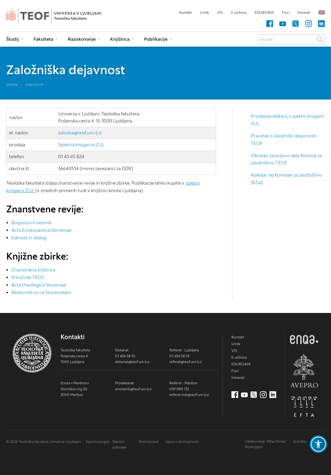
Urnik (204, 12)
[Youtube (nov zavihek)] (282, 23)
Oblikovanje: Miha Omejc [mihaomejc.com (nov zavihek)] (265, 441)
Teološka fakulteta (61, 15)
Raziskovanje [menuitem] (82, 39)
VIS (220, 12)
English (322, 12)
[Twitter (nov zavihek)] (295, 23)
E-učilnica (238, 12)
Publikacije (34, 85)
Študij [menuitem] (12, 39)
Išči (319, 39)
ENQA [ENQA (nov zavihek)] (304, 339)
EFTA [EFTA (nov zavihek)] (304, 407)
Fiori (285, 12)
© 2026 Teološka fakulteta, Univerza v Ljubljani (43, 441)
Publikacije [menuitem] (156, 39)
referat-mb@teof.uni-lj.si (189, 394)
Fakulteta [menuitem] (43, 39)
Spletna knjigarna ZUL (81, 145)
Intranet (303, 12)
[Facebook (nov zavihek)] (269, 23)
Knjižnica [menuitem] (120, 39)
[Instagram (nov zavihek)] (308, 23)
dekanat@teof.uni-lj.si (132, 361)
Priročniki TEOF (27, 277)
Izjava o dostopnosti (182, 441)
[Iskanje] (291, 39)
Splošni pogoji (97, 441)
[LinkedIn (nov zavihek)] (321, 23)
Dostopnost (149, 441)
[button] (318, 444)
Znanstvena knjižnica (33, 270)
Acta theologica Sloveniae (38, 285)
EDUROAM (264, 12)
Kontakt (185, 12)
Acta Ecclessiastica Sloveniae (41, 230)
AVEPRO (304, 370)
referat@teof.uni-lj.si (185, 361)
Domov (12, 85)
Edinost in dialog (28, 238)
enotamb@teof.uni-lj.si (133, 389)
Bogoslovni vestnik (31, 223)
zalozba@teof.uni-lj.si (80, 133)
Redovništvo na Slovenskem (41, 292)
